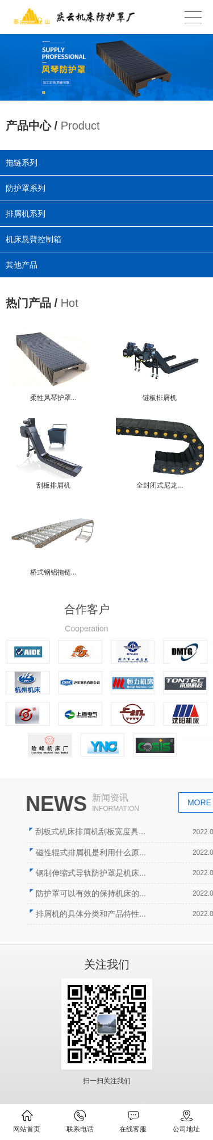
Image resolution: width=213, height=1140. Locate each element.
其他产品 (23, 263)
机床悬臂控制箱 (34, 238)
